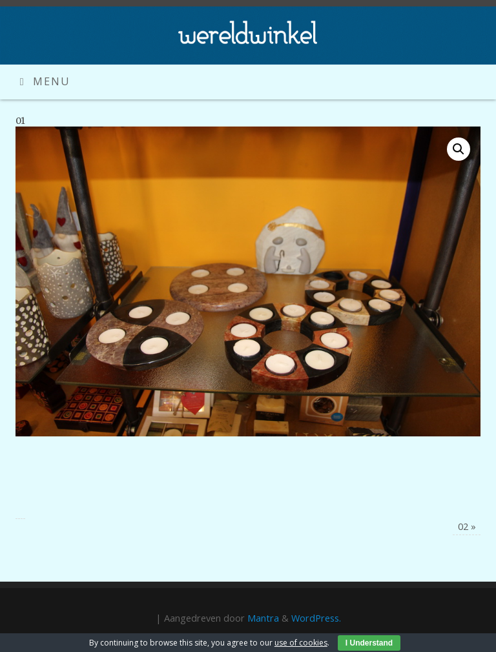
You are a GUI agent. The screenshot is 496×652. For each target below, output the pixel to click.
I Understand (369, 642)
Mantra (263, 617)
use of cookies (300, 642)
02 (467, 526)
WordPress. (316, 617)
